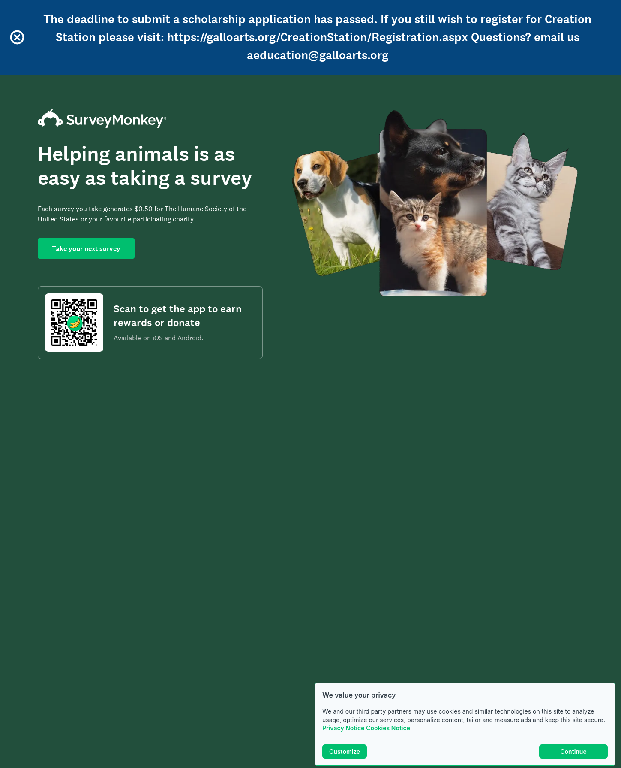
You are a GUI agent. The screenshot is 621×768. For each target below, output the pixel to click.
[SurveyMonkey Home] (150, 118)
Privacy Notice (343, 728)
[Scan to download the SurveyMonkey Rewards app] (74, 322)
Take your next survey (86, 248)
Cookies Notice (388, 728)
